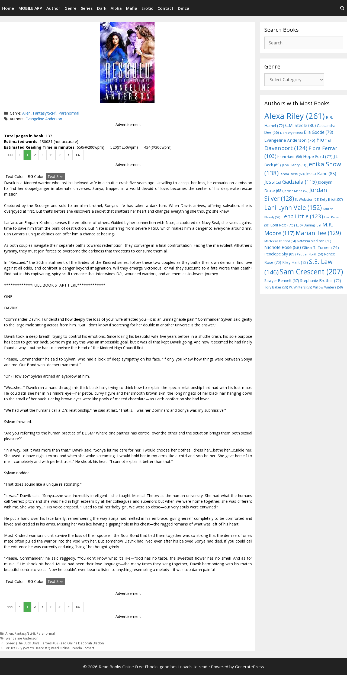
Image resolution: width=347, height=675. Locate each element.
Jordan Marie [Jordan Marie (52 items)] (296, 191)
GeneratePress (249, 666)
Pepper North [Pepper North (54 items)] (310, 254)
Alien (26, 113)
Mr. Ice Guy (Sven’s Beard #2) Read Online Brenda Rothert (49, 648)
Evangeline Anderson (43, 118)
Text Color (14, 176)
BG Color (36, 176)
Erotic (147, 8)
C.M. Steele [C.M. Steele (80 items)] (300, 125)
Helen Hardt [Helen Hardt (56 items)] (289, 156)
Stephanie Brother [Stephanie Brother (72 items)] (320, 280)
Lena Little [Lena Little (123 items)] (302, 216)
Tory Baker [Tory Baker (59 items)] (276, 287)
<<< (10, 155)
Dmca (183, 8)
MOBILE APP (30, 8)
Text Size (55, 176)
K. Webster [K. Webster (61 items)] (307, 199)
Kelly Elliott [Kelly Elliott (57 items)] (331, 199)
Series (87, 8)
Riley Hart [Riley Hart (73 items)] (295, 262)
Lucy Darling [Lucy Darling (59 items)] (308, 225)
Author (53, 8)
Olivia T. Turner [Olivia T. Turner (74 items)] (320, 247)
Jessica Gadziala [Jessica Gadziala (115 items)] (290, 181)
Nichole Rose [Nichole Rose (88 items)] (282, 247)
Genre (70, 8)
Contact (166, 8)
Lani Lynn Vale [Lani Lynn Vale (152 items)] (293, 207)
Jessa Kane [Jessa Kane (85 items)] (321, 174)
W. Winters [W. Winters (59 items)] (300, 287)
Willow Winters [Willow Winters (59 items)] (328, 287)
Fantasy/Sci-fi (44, 113)
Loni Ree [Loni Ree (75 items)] (282, 225)
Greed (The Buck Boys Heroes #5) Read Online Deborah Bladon (54, 643)
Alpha (116, 8)
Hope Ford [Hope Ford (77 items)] (318, 156)
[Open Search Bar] (342, 8)
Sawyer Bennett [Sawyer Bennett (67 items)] (281, 280)
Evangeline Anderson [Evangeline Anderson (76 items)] (289, 140)
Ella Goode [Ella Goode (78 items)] (318, 132)
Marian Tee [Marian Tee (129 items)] (318, 233)
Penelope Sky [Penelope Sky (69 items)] (280, 254)
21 (60, 155)
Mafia (131, 8)
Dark (101, 8)
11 (51, 155)
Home (8, 8)
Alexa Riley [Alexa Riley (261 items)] (294, 116)
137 (78, 155)
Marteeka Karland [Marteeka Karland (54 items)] (280, 241)
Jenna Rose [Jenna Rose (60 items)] (292, 174)
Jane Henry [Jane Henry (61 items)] (294, 165)
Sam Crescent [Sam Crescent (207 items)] (311, 272)
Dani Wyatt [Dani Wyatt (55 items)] (291, 133)
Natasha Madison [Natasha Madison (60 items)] (314, 241)
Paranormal (69, 113)
